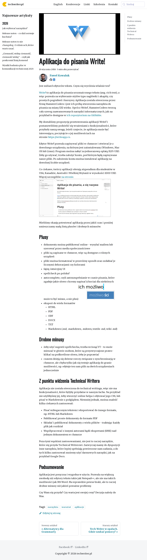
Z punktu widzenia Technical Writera (131, 29)
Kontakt (113, 4)
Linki (87, 4)
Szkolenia (99, 4)
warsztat (66, 507)
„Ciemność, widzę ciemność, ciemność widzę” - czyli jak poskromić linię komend (16, 57)
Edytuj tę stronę (49, 513)
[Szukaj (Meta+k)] (133, 4)
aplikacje (79, 507)
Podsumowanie (134, 38)
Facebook (65, 547)
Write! (42, 92)
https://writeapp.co (59, 137)
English (58, 4)
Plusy (129, 17)
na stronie (67, 176)
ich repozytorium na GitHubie (84, 115)
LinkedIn (81, 547)
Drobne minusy (134, 21)
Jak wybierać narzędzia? (14, 28)
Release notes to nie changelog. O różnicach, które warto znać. (18, 45)
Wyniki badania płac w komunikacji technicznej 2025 (18, 67)
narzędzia (53, 507)
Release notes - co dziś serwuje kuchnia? (18, 35)
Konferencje (73, 4)
